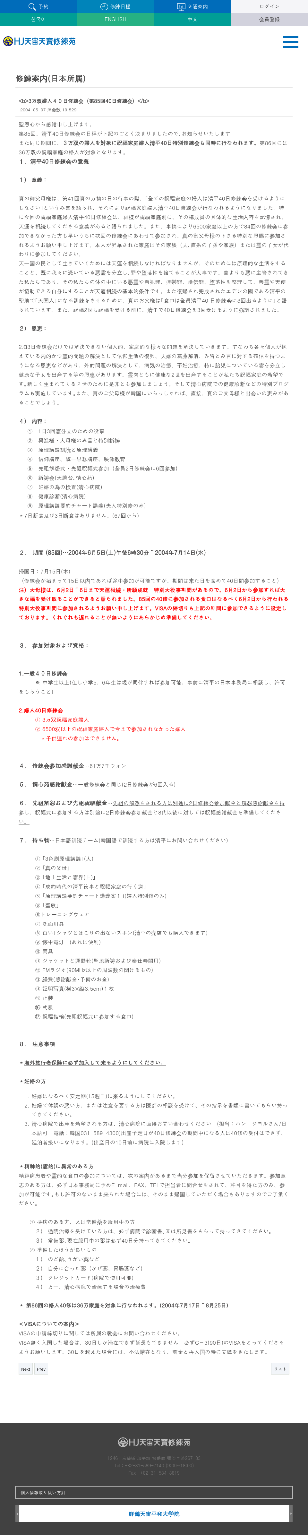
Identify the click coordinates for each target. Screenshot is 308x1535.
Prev (41, 1369)
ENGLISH (115, 19)
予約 (38, 7)
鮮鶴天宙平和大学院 (153, 1514)
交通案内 (192, 7)
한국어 (38, 19)
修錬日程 (115, 7)
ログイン (269, 6)
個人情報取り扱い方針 (43, 1492)
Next (25, 1369)
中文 (192, 19)
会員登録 (269, 19)
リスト (280, 1369)
